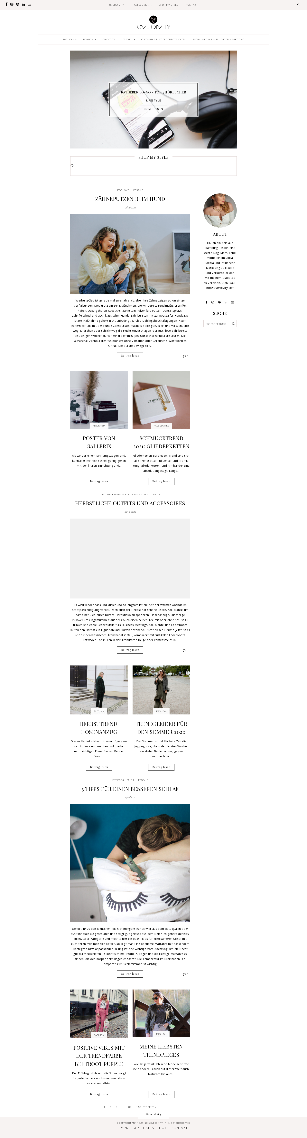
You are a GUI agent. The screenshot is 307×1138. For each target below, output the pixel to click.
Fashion (119, 494)
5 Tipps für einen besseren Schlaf (130, 788)
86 (129, 1107)
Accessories (161, 425)
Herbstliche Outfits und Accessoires (130, 503)
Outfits (131, 494)
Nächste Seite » (146, 1107)
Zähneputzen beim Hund (130, 198)
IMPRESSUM (130, 1128)
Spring (143, 494)
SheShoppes (183, 1123)
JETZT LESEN (153, 109)
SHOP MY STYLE (168, 5)
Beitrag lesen (130, 355)
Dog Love (123, 190)
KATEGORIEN (141, 5)
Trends (155, 494)
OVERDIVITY (116, 5)
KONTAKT (192, 5)
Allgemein (99, 425)
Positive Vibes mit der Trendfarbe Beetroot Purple (99, 1055)
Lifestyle (137, 190)
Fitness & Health (123, 780)
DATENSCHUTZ (156, 1128)
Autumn (106, 494)
